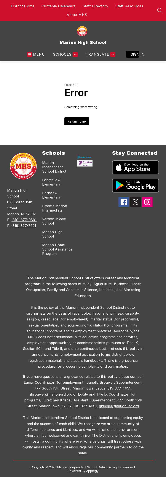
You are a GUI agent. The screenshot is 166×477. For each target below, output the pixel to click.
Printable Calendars (58, 6)
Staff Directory (96, 6)
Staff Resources (129, 6)
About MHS (77, 15)
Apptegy (92, 471)
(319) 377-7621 (23, 225)
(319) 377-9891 (24, 220)
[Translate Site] (100, 54)
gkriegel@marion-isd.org (119, 406)
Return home (77, 121)
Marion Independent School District (54, 166)
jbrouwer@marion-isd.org (51, 394)
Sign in (135, 54)
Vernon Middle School (54, 221)
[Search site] (160, 10)
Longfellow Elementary (51, 182)
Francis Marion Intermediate (54, 208)
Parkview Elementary (51, 195)
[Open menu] (36, 54)
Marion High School (52, 234)
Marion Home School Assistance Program (57, 249)
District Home (23, 6)
